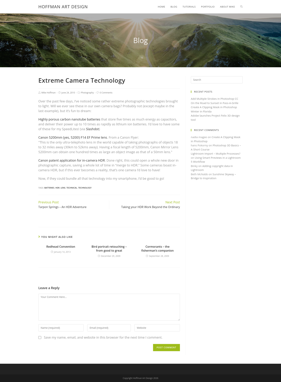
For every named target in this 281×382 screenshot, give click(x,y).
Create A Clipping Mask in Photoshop (214, 107)
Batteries (49, 187)
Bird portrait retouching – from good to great (109, 249)
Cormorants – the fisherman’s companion (157, 249)
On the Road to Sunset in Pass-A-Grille (215, 103)
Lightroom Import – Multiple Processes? (215, 153)
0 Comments (106, 92)
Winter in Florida (201, 111)
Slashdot (92, 129)
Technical (71, 187)
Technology (84, 187)
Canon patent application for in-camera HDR (71, 160)
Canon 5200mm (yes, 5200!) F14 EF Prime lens (72, 137)
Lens (63, 187)
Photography (87, 92)
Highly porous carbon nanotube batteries (69, 119)
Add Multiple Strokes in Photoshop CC (214, 98)
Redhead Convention (60, 247)
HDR (57, 187)
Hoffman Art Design (63, 7)
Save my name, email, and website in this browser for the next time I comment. (103, 337)
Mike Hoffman (48, 92)
